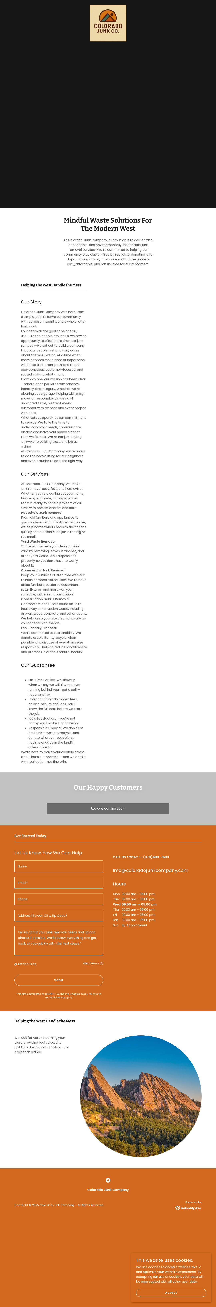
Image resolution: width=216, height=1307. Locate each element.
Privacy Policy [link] (87, 994)
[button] (16, 964)
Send (58, 980)
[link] (108, 23)
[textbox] (58, 866)
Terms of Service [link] (55, 997)
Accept (171, 1293)
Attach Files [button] (27, 964)
